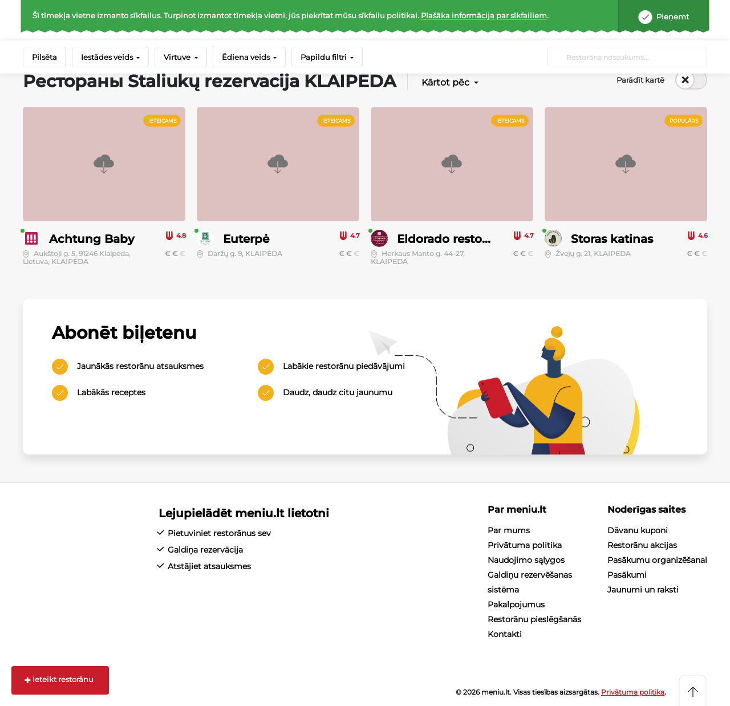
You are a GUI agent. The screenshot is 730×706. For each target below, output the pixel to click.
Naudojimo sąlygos (526, 560)
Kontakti (505, 634)
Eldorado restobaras (455, 239)
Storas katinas (612, 239)
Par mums (509, 530)
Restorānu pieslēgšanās (534, 619)
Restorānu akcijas (642, 545)
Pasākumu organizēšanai (657, 560)
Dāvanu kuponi (637, 530)
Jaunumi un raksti (643, 590)
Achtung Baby (92, 239)
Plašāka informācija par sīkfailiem (484, 15)
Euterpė (246, 239)
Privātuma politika (525, 545)
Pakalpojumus (516, 604)
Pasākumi (627, 575)
